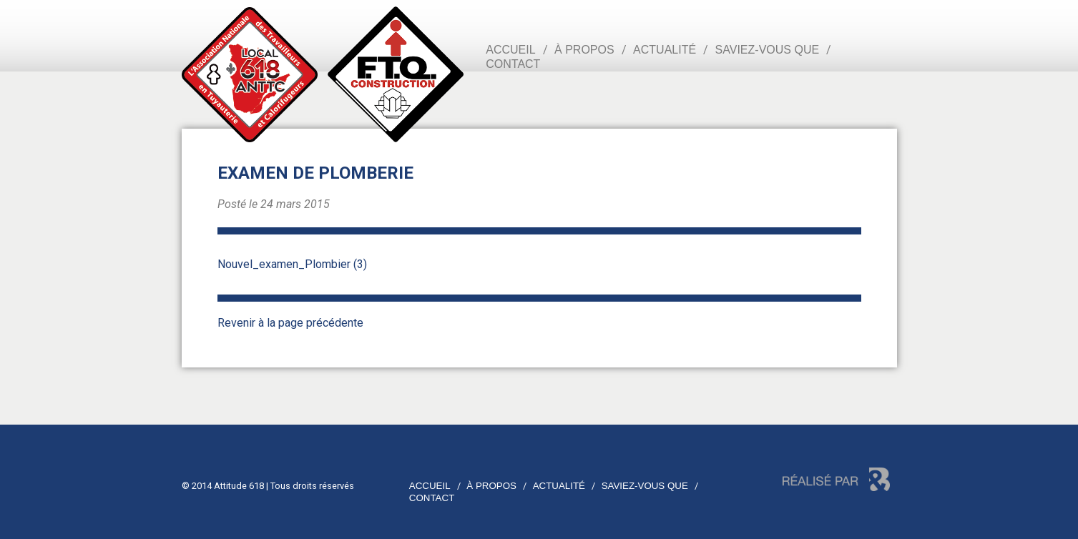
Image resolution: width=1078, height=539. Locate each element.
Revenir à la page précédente (290, 323)
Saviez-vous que (767, 50)
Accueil (510, 50)
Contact (513, 64)
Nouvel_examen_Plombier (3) (292, 264)
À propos (584, 50)
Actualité (664, 50)
